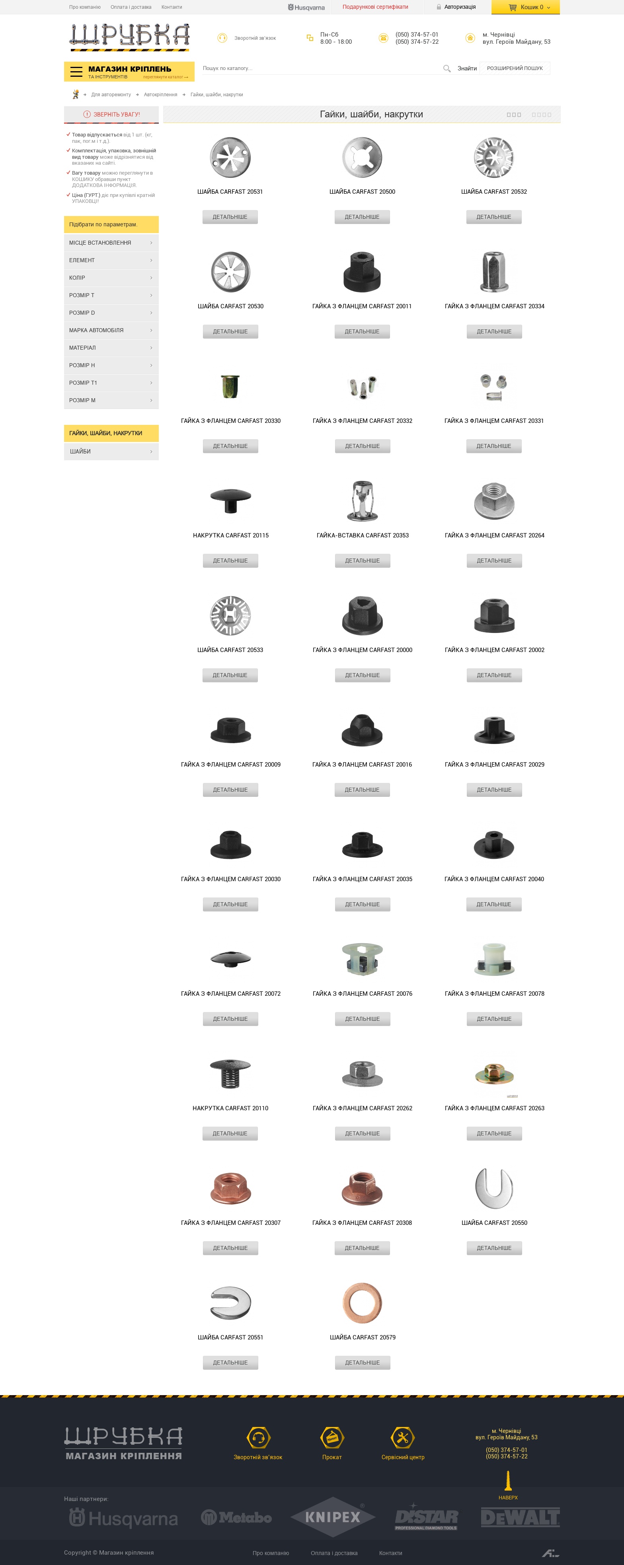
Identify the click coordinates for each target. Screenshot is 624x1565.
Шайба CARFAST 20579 (363, 1337)
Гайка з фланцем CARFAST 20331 (494, 420)
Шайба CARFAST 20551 (230, 1337)
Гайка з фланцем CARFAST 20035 (362, 879)
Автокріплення (160, 94)
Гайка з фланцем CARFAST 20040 (494, 879)
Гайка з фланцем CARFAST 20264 (494, 535)
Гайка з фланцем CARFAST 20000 (362, 650)
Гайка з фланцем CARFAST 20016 (362, 764)
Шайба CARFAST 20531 (230, 191)
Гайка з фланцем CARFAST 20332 (362, 420)
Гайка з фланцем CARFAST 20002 (494, 650)
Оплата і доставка (131, 7)
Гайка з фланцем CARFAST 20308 (362, 1222)
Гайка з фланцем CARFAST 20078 (494, 993)
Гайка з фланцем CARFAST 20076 (362, 993)
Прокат (332, 1457)
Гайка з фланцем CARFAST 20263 (494, 1108)
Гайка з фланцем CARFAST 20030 (231, 879)
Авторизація (460, 7)
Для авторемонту (111, 94)
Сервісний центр (403, 1457)
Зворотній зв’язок (255, 38)
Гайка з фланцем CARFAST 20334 (494, 306)
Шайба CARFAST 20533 (230, 650)
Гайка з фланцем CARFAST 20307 (231, 1222)
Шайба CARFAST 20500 (362, 191)
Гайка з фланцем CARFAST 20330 (231, 420)
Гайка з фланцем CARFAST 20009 (231, 764)
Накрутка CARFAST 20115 (231, 535)
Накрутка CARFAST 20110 (230, 1108)
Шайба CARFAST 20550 (494, 1222)
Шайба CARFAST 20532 (494, 191)
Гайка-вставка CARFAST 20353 (363, 535)
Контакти (172, 7)
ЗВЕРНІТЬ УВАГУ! (117, 114)
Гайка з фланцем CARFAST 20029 (494, 764)
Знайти (467, 68)
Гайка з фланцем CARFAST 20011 (362, 306)
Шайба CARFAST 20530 (230, 306)
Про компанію (85, 7)
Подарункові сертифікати (375, 7)
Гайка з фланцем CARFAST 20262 (362, 1108)
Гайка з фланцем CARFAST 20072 (231, 993)
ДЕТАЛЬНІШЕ (230, 217)
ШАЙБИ (80, 451)
